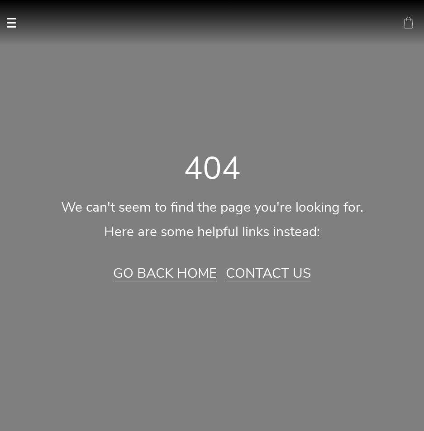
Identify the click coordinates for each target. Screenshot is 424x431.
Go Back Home (165, 273)
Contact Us (268, 273)
